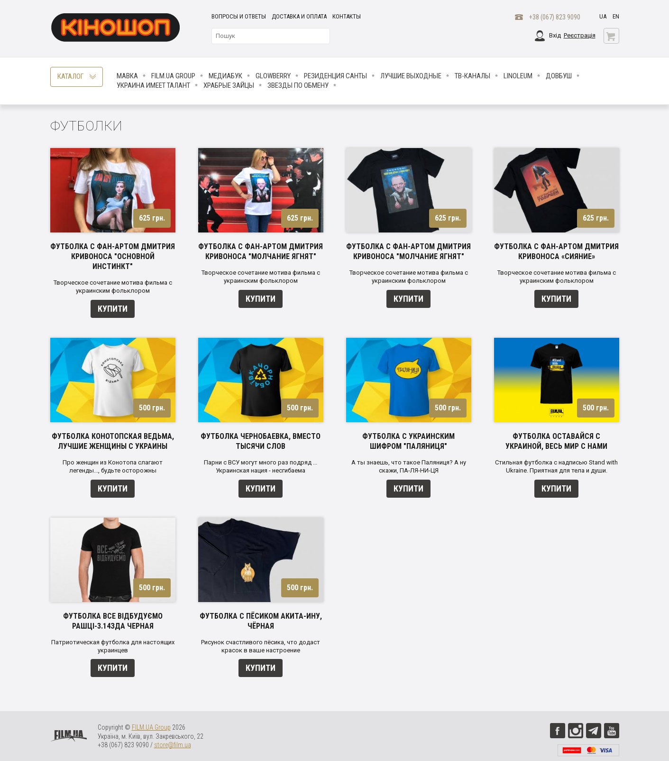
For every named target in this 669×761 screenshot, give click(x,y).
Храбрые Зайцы (228, 85)
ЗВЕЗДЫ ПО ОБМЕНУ (298, 85)
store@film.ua (172, 745)
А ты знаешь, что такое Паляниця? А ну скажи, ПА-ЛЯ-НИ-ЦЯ (408, 466)
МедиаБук (225, 76)
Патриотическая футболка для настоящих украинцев (112, 646)
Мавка (127, 76)
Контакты (346, 16)
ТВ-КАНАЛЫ (472, 76)
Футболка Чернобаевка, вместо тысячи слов (261, 441)
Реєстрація (580, 35)
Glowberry (273, 76)
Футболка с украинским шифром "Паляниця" (408, 441)
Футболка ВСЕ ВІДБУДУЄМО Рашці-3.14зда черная (113, 621)
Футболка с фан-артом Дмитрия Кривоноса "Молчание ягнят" (260, 251)
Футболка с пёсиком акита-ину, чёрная (261, 621)
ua (602, 16)
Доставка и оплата (299, 16)
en (616, 16)
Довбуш (559, 76)
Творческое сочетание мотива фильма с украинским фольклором (113, 286)
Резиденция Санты (335, 76)
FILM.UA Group (173, 76)
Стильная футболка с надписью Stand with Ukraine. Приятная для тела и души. (556, 466)
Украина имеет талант (153, 85)
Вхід (555, 35)
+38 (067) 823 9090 (554, 17)
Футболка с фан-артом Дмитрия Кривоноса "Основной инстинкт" (112, 256)
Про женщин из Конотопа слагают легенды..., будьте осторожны (113, 466)
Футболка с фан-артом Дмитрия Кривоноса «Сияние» (556, 251)
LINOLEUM (518, 76)
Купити (113, 309)
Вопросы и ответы (238, 16)
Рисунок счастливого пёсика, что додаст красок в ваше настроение (260, 646)
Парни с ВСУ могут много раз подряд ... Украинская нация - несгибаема (260, 466)
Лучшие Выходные (410, 76)
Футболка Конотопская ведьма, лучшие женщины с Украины (113, 441)
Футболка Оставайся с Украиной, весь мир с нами (556, 441)
